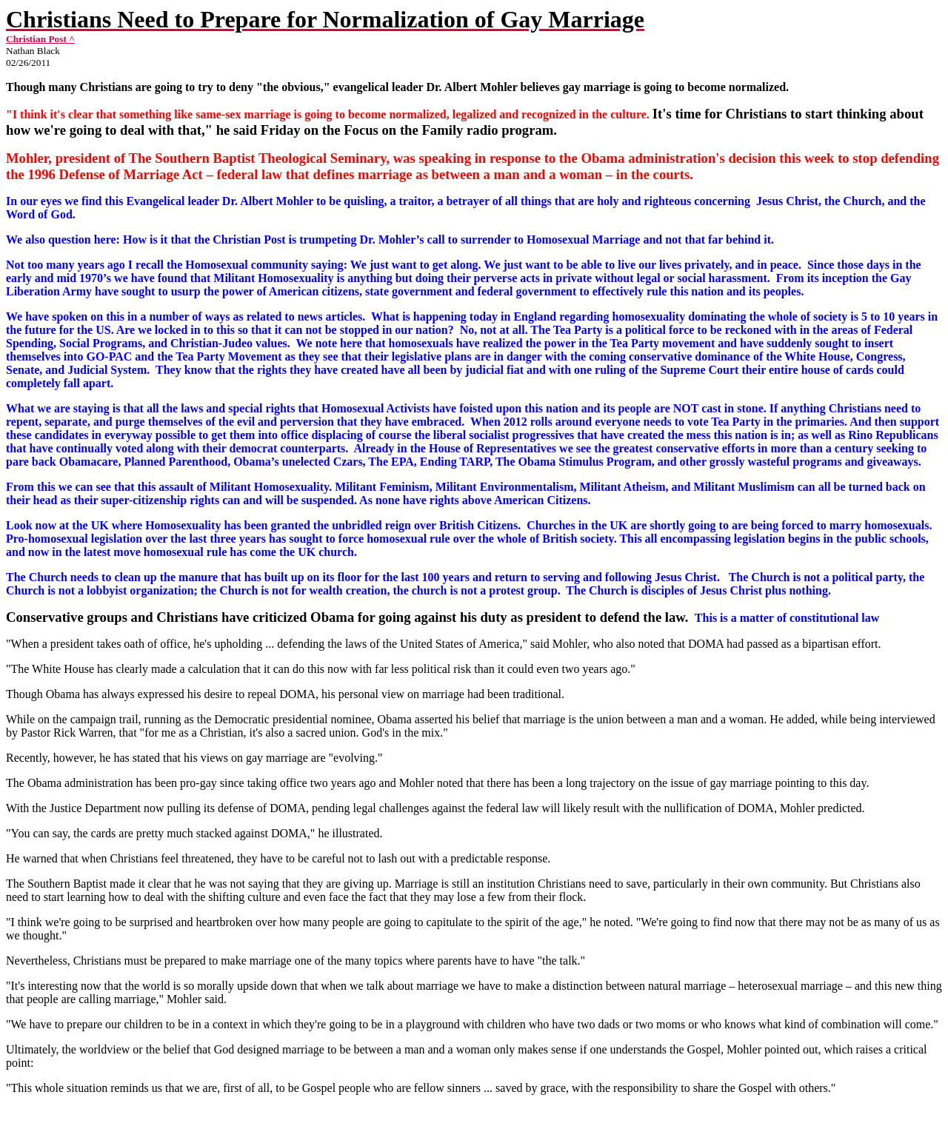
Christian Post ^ (40, 38)
